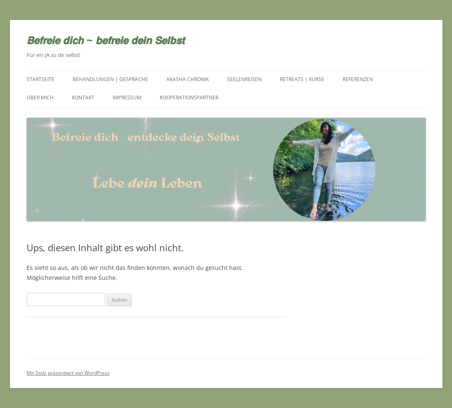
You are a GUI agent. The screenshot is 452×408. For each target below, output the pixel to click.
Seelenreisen (244, 79)
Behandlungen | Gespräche (110, 79)
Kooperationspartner (189, 97)
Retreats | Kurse (302, 79)
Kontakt (83, 97)
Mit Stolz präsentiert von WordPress (68, 372)
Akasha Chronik (187, 79)
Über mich (40, 97)
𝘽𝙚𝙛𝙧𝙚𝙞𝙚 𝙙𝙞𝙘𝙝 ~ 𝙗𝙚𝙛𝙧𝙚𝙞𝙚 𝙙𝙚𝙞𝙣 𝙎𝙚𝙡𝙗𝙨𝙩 (106, 39)
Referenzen (358, 79)
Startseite (40, 79)
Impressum (127, 97)
